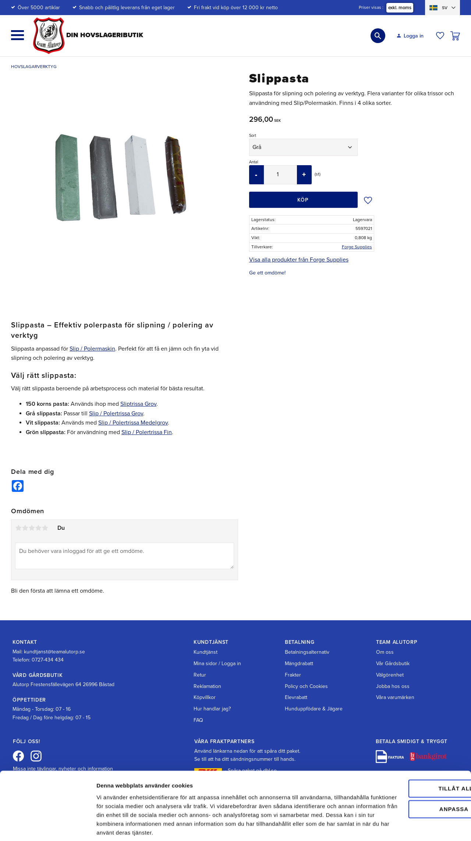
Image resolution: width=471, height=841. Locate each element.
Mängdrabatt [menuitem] (299, 663)
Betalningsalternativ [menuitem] (307, 652)
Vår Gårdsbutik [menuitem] (393, 663)
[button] (17, 35)
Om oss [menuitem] (385, 652)
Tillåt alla (409, 753)
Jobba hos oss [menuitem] (393, 686)
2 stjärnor (25, 528)
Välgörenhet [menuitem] (390, 675)
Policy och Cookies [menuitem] (306, 686)
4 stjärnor (38, 528)
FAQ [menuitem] (198, 720)
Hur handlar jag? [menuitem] (212, 709)
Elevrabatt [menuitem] (296, 697)
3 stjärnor (31, 528)
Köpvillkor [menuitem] (205, 697)
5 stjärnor (45, 528)
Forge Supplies (357, 246)
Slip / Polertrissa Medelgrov (133, 422)
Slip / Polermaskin (92, 348)
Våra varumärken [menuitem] (395, 697)
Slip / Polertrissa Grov (116, 413)
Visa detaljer (112, 826)
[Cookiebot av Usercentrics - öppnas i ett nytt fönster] (47, 826)
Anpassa (410, 774)
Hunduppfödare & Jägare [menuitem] (314, 709)
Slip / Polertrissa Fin (146, 432)
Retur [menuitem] (200, 675)
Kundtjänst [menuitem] (205, 652)
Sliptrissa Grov (138, 404)
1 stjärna (18, 528)
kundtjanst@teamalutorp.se (54, 652)
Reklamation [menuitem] (207, 686)
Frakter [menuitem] (293, 675)
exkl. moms (399, 8)
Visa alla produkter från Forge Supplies (298, 259)
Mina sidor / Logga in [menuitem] (217, 663)
